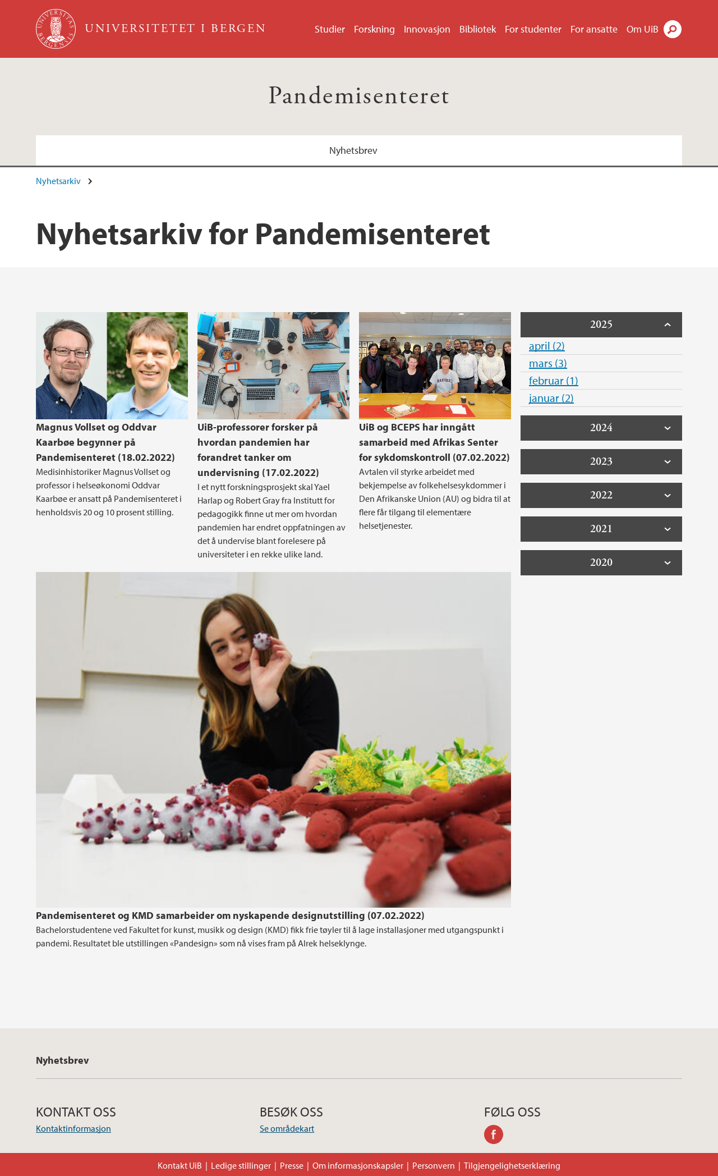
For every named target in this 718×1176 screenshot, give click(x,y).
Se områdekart (287, 1128)
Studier (330, 28)
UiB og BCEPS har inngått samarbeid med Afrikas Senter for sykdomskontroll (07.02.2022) (434, 442)
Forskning (374, 28)
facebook (497, 1136)
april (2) (547, 345)
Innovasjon (427, 28)
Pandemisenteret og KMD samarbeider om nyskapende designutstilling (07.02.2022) (230, 915)
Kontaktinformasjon (73, 1128)
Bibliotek (477, 28)
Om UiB (643, 28)
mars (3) (548, 363)
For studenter (533, 28)
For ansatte (594, 28)
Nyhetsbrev (353, 150)
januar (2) (551, 398)
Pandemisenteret (359, 96)
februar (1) (553, 380)
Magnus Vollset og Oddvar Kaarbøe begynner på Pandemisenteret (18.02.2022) (105, 442)
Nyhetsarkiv (58, 180)
